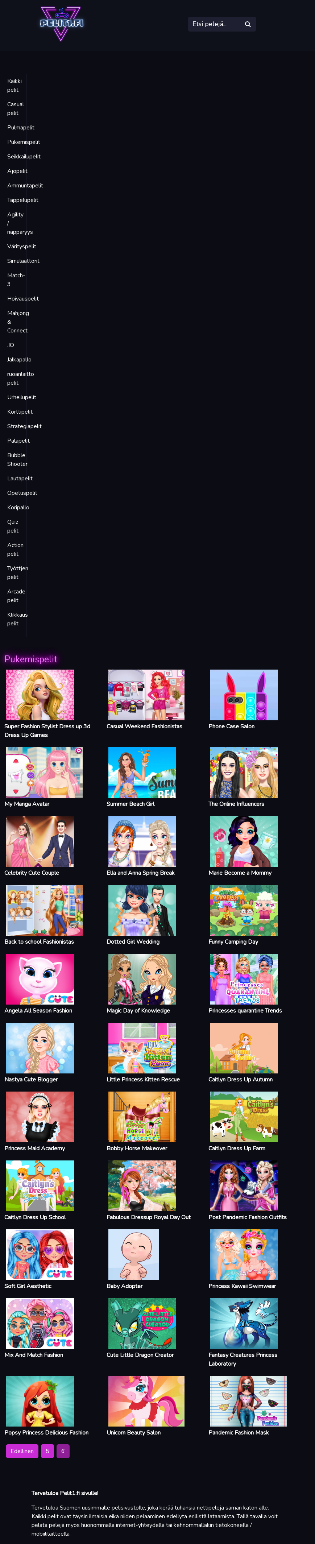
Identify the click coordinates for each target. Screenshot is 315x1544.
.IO (10, 345)
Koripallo (18, 508)
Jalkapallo (19, 360)
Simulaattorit (23, 261)
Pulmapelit (20, 128)
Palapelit (18, 441)
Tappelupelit (22, 200)
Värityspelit (21, 247)
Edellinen (22, 1451)
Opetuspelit (22, 493)
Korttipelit (20, 412)
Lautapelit (20, 479)
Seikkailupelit (24, 157)
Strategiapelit (24, 426)
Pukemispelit (23, 142)
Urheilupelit (21, 397)
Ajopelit (17, 171)
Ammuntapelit (25, 186)
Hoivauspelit (23, 299)
